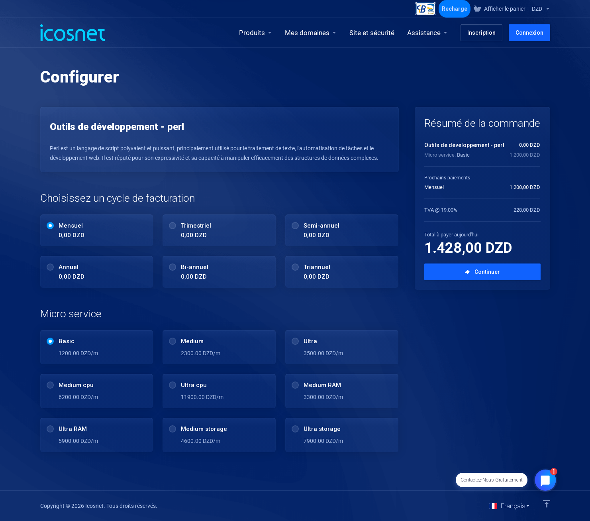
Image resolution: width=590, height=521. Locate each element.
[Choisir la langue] (510, 506)
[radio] (50, 225)
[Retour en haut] (547, 504)
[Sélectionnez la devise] (539, 9)
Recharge (454, 9)
